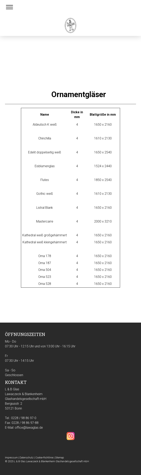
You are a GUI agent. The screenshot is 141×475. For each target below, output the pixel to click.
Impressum (11, 457)
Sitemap (59, 457)
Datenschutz (27, 457)
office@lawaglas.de (29, 427)
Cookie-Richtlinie (44, 457)
